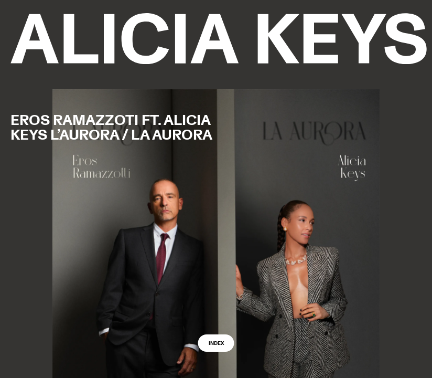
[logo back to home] (218, 38)
